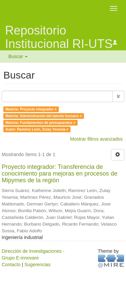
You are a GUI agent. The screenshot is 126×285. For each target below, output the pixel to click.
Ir (118, 96)
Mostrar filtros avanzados (96, 139)
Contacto (11, 264)
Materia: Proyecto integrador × (30, 109)
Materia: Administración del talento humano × (43, 116)
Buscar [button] (18, 56)
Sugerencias (37, 264)
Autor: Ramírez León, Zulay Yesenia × (36, 129)
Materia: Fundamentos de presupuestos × (40, 123)
